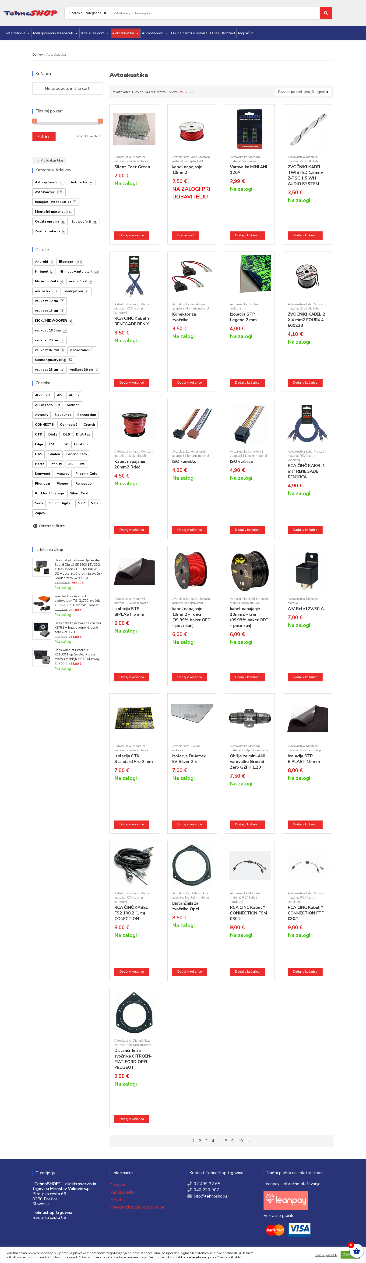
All (192, 92)
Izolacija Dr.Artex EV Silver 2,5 (189, 758)
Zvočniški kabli (309, 161)
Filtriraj (44, 136)
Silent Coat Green (132, 167)
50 (186, 92)
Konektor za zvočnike (184, 317)
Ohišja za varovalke (255, 750)
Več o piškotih (326, 1255)
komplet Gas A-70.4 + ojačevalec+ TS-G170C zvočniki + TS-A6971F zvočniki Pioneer (78, 600)
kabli (194, 157)
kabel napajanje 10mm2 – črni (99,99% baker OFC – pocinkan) (249, 617)
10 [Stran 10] (240, 1141)
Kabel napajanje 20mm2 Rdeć (129, 464)
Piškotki (117, 1199)
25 (181, 92)
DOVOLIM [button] (350, 1255)
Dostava (117, 1185)
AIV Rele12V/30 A (306, 609)
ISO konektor (185, 461)
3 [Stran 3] (206, 1141)
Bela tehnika (17, 33)
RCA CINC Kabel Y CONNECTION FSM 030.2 (248, 913)
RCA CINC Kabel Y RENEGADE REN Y (132, 321)
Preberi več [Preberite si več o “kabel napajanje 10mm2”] (185, 235)
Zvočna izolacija (137, 161)
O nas (214, 33)
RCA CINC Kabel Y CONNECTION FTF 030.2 (306, 913)
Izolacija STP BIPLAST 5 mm (129, 611)
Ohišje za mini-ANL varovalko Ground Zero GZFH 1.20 (248, 761)
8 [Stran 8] (226, 1141)
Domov (37, 54)
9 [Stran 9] (232, 1141)
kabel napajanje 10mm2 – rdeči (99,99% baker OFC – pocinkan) (191, 617)
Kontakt (228, 33)
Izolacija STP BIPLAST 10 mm (304, 758)
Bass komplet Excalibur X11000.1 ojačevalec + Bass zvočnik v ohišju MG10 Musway (77, 654)
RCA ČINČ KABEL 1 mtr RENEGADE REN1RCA (306, 471)
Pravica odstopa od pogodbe (136, 1207)
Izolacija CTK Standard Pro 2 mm (133, 758)
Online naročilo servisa (189, 33)
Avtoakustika (125, 33)
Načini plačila (121, 1192)
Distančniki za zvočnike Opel (186, 906)
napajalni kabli (194, 161)
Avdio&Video (155, 33)
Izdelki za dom (95, 33)
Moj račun (245, 33)
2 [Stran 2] (200, 1141)
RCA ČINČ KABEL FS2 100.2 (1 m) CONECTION (131, 913)
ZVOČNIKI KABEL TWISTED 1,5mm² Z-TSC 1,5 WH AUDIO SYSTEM (306, 175)
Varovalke (249, 161)
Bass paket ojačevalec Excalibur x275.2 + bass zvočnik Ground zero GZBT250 (78, 627)
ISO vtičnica (241, 461)
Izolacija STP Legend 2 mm (243, 317)
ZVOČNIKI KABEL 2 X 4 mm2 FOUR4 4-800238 (306, 319)
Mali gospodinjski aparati (55, 33)
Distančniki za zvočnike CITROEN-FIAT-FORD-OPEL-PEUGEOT (133, 1059)
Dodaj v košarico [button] (132, 235)
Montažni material (197, 308)
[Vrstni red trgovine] (303, 92)
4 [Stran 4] (213, 1141)
